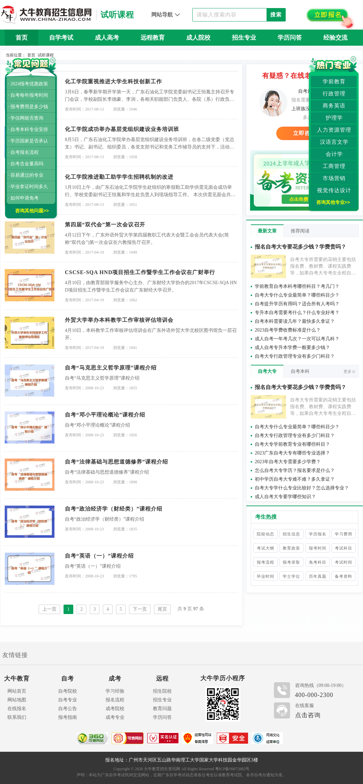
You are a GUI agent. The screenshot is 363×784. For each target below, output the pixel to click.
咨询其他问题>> (32, 210)
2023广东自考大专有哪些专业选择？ (292, 452)
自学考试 (61, 37)
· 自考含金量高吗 (25, 163)
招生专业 (244, 37)
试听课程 (46, 55)
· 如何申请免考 (23, 198)
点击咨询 (308, 715)
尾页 (162, 609)
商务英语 (334, 105)
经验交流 (335, 37)
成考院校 (115, 708)
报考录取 (291, 562)
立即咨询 (304, 133)
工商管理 (334, 166)
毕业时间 (265, 576)
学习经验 (115, 691)
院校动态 (265, 534)
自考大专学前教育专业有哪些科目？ (292, 444)
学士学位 (291, 576)
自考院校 (67, 691)
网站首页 (16, 691)
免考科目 (317, 562)
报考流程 (265, 562)
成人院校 (198, 37)
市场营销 (334, 178)
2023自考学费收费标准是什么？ (288, 330)
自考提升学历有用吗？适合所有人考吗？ (297, 303)
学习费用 (343, 534)
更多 (349, 371)
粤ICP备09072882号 (232, 769)
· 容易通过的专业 (25, 175)
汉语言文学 (334, 142)
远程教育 (152, 37)
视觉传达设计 (334, 190)
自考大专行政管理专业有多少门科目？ (295, 356)
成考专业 (115, 717)
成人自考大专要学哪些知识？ (285, 496)
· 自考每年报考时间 (28, 95)
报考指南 (67, 717)
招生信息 (291, 534)
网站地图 (16, 699)
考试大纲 (265, 548)
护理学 (334, 118)
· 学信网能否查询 (25, 118)
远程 (162, 678)
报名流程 (115, 699)
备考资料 (343, 576)
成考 (115, 678)
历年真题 (317, 576)
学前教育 (334, 81)
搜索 (276, 14)
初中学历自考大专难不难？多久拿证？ (295, 479)
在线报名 (16, 708)
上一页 (49, 609)
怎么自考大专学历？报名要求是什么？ (295, 470)
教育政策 (291, 548)
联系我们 (16, 717)
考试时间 (343, 562)
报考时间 (317, 548)
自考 (67, 678)
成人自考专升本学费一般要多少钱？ (292, 347)
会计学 (334, 154)
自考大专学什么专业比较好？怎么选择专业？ (302, 487)
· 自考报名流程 (23, 152)
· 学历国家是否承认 (28, 140)
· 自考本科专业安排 (28, 129)
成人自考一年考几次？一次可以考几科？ (297, 338)
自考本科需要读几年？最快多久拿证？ (295, 321)
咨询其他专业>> (333, 202)
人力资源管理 (334, 130)
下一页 (140, 609)
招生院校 (162, 691)
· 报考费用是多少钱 (28, 106)
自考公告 (67, 708)
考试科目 (343, 548)
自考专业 (67, 699)
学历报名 (317, 534)
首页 (21, 37)
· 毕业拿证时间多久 (28, 186)
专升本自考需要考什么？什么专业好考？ (297, 312)
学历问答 (290, 37)
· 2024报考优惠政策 (28, 83)
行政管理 (334, 93)
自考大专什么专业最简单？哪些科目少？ (297, 295)
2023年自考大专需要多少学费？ (288, 461)
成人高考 (107, 37)
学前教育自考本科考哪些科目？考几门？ (297, 286)
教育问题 (162, 708)
